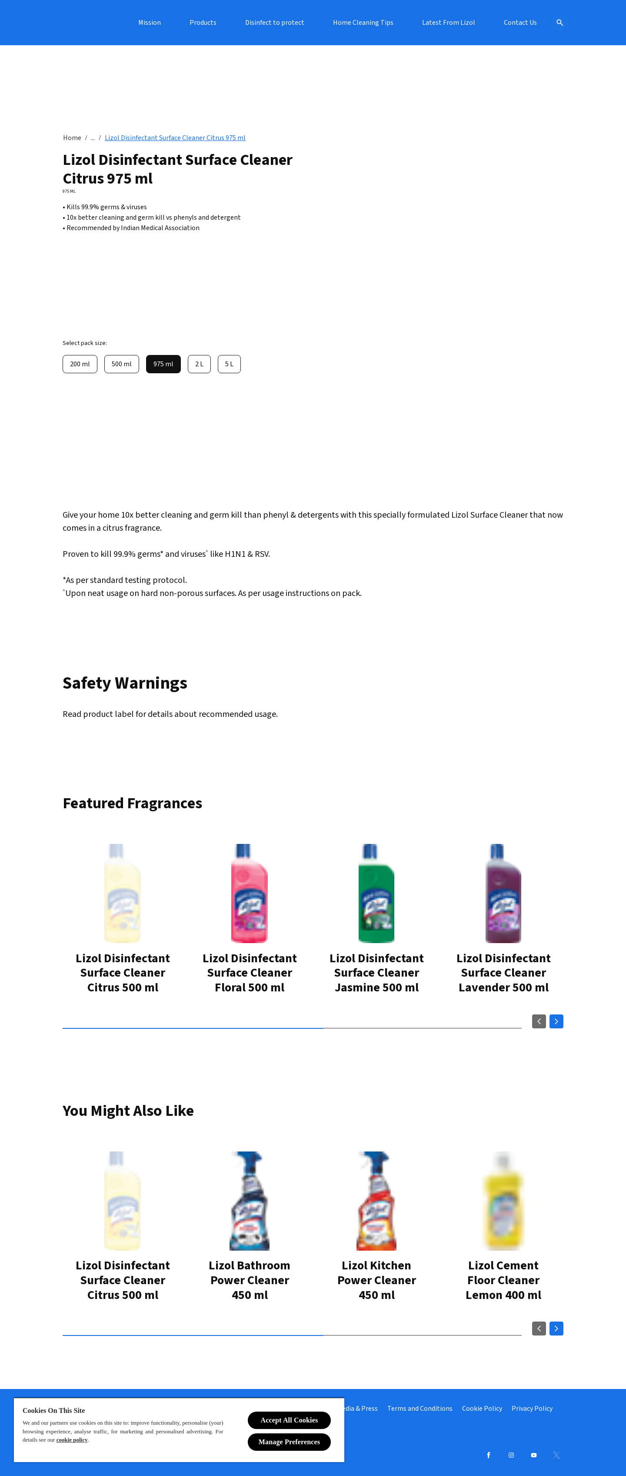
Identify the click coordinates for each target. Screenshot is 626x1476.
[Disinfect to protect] (356, 22)
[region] (179, 1429)
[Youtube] (534, 1455)
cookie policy (72, 1439)
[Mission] (231, 22)
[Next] (556, 1024)
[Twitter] (556, 1455)
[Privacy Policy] (532, 1408)
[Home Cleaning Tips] (444, 22)
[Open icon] (554, 22)
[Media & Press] (357, 1408)
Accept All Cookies (289, 1420)
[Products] (284, 22)
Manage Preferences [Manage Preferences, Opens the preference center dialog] (289, 1442)
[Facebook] (489, 1455)
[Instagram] (511, 1455)
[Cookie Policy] (482, 1408)
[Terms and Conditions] (420, 1408)
